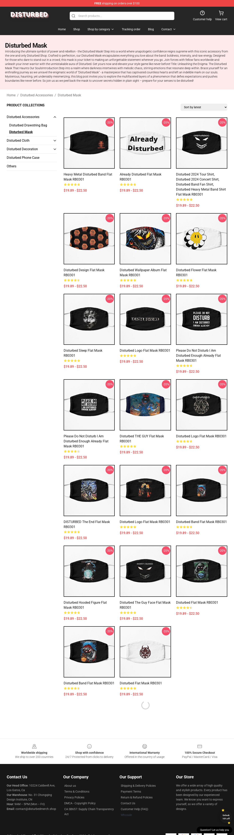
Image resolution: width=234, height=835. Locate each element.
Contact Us (128, 803)
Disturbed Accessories (36, 95)
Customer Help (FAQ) (134, 809)
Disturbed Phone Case (23, 158)
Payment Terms (131, 791)
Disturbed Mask (69, 95)
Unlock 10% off (226, 817)
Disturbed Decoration (22, 149)
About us (70, 785)
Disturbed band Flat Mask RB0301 (201, 522)
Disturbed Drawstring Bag (28, 125)
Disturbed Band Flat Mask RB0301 (89, 683)
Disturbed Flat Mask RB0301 (197, 603)
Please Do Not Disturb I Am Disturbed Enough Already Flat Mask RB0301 (198, 356)
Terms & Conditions (76, 791)
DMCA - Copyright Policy (80, 803)
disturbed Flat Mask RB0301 (141, 683)
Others (11, 166)
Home (11, 95)
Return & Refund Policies (137, 797)
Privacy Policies (74, 797)
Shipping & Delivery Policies (138, 785)
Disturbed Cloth (18, 141)
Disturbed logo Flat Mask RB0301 (145, 351)
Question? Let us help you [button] (214, 830)
